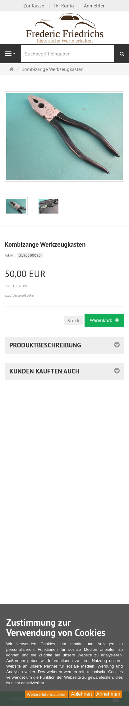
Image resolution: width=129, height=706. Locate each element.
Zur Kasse (33, 5)
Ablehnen (81, 694)
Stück (73, 320)
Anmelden (95, 5)
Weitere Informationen (47, 694)
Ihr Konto (64, 5)
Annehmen (108, 694)
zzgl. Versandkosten (20, 295)
